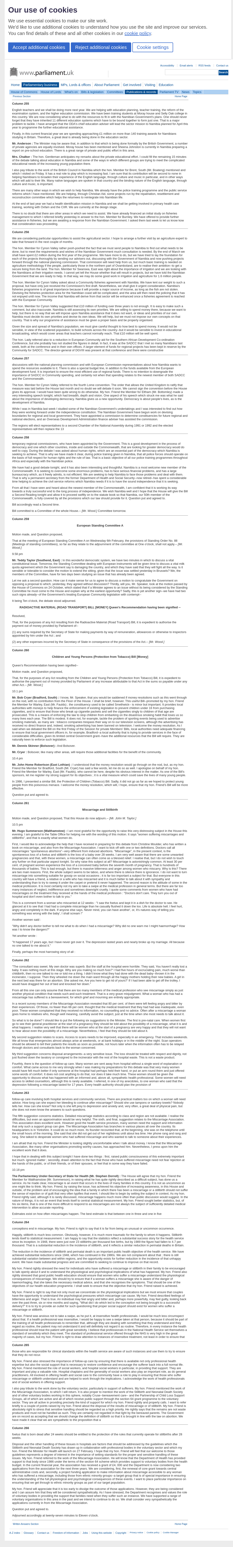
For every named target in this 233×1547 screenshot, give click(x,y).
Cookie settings (153, 47)
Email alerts (186, 65)
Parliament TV (169, 92)
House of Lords (51, 92)
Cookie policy (153, 1532)
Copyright (120, 1532)
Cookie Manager (171, 1532)
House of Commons (24, 92)
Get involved (132, 85)
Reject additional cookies (101, 47)
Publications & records (141, 92)
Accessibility (167, 65)
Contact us (222, 65)
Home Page (181, 96)
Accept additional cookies (39, 47)
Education (166, 85)
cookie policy (138, 33)
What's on (71, 92)
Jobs (85, 1532)
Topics (197, 92)
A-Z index (14, 1532)
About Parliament (107, 85)
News (185, 92)
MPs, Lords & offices (76, 85)
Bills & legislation (92, 92)
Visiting (150, 85)
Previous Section (22, 96)
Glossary (29, 1532)
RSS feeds (205, 65)
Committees (115, 92)
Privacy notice (136, 1532)
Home (15, 85)
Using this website (101, 1532)
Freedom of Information (66, 1532)
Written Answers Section (26, 1524)
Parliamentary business (40, 85)
